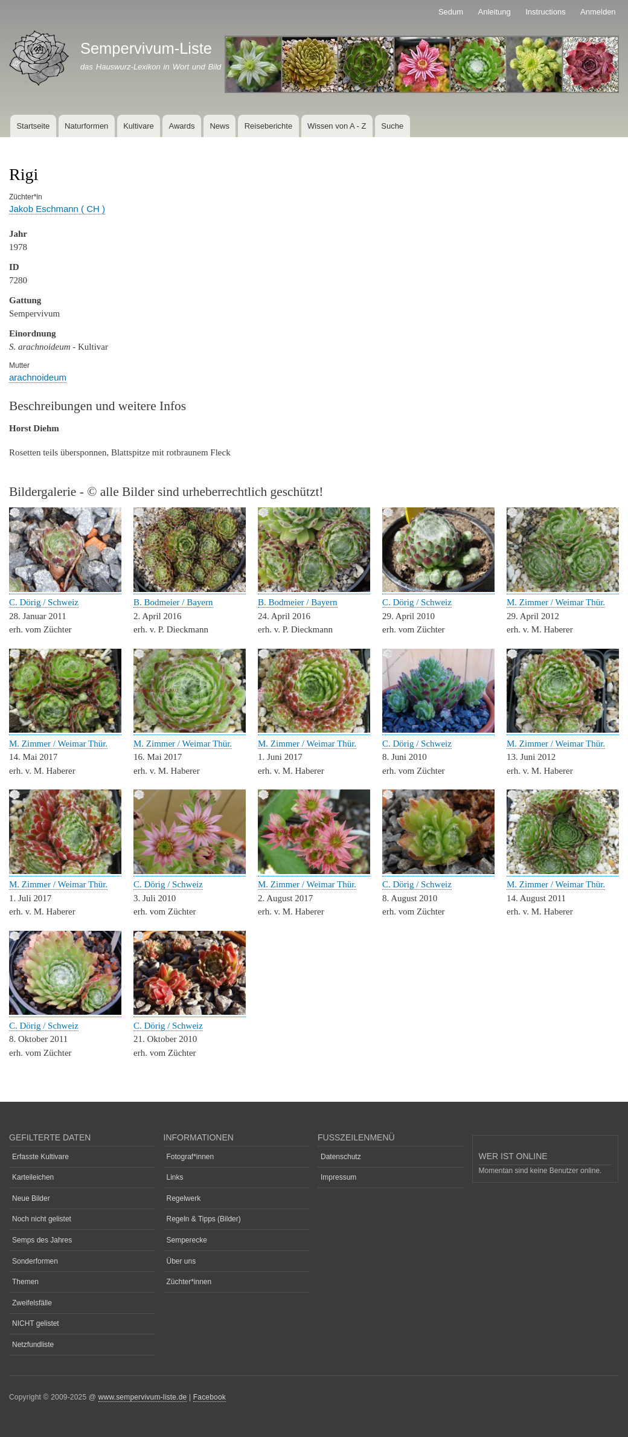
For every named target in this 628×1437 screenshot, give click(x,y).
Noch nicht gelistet (41, 1219)
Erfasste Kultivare (40, 1156)
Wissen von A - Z (337, 125)
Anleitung (494, 11)
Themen (25, 1282)
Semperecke (187, 1240)
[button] (65, 589)
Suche (392, 125)
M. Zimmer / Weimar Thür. (556, 602)
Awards (181, 125)
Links (175, 1177)
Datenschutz (341, 1156)
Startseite (33, 125)
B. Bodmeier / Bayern (173, 602)
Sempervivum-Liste (146, 48)
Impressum (338, 1177)
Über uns (181, 1261)
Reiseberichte (269, 125)
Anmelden (598, 11)
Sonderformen (35, 1261)
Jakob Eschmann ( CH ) (57, 209)
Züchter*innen (189, 1282)
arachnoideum (37, 377)
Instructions (545, 11)
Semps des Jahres (42, 1240)
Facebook (209, 1397)
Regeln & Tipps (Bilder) (204, 1219)
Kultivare (138, 125)
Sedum (450, 11)
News (219, 125)
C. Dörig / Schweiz (43, 602)
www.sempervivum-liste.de (142, 1397)
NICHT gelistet (35, 1323)
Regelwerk (184, 1198)
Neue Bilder (31, 1198)
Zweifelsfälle (32, 1303)
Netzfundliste (33, 1344)
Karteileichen (33, 1177)
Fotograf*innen (190, 1156)
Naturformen (86, 125)
